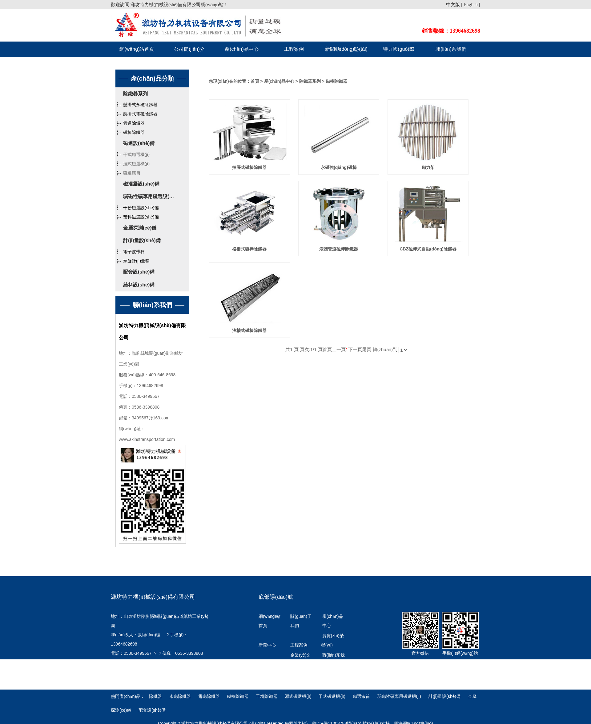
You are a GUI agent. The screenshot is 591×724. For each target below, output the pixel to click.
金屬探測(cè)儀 (139, 227)
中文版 (453, 4)
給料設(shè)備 (139, 284)
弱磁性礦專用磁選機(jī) (399, 696)
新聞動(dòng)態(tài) (346, 49)
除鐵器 (156, 696)
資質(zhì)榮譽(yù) (332, 640)
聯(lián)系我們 (451, 49)
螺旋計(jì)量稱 (132, 260)
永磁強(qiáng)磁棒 (339, 167)
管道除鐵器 (130, 123)
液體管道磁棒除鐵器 (338, 248)
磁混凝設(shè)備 (141, 183)
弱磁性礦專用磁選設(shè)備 (153, 196)
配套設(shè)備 (139, 271)
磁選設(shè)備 (139, 143)
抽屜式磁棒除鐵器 (249, 167)
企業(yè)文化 (300, 660)
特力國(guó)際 (398, 49)
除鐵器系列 (135, 93)
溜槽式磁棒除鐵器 (249, 330)
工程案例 (294, 49)
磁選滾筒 (127, 172)
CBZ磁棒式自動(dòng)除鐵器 (428, 248)
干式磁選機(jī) (132, 154)
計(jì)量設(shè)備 (142, 240)
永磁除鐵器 (180, 696)
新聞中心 (267, 644)
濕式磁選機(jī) (132, 163)
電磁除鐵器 (209, 696)
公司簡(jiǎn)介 (189, 49)
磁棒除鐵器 (130, 132)
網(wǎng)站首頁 (136, 49)
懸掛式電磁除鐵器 (136, 113)
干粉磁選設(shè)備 (137, 207)
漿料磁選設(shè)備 (137, 216)
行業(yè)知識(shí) (269, 679)
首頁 (255, 81)
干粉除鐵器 (267, 696)
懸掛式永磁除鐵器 (136, 104)
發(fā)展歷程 (270, 664)
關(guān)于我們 (300, 621)
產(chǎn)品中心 (241, 49)
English (471, 4)
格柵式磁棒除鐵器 (249, 248)
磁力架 (428, 167)
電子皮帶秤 (130, 251)
